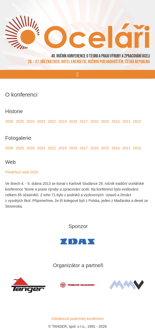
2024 (30, 121)
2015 (105, 121)
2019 (62, 121)
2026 (9, 121)
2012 (137, 121)
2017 (84, 121)
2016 (94, 121)
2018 (73, 121)
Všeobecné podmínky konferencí (77, 319)
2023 (41, 121)
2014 (116, 121)
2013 (126, 121)
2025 (20, 121)
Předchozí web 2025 (21, 172)
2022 (52, 121)
